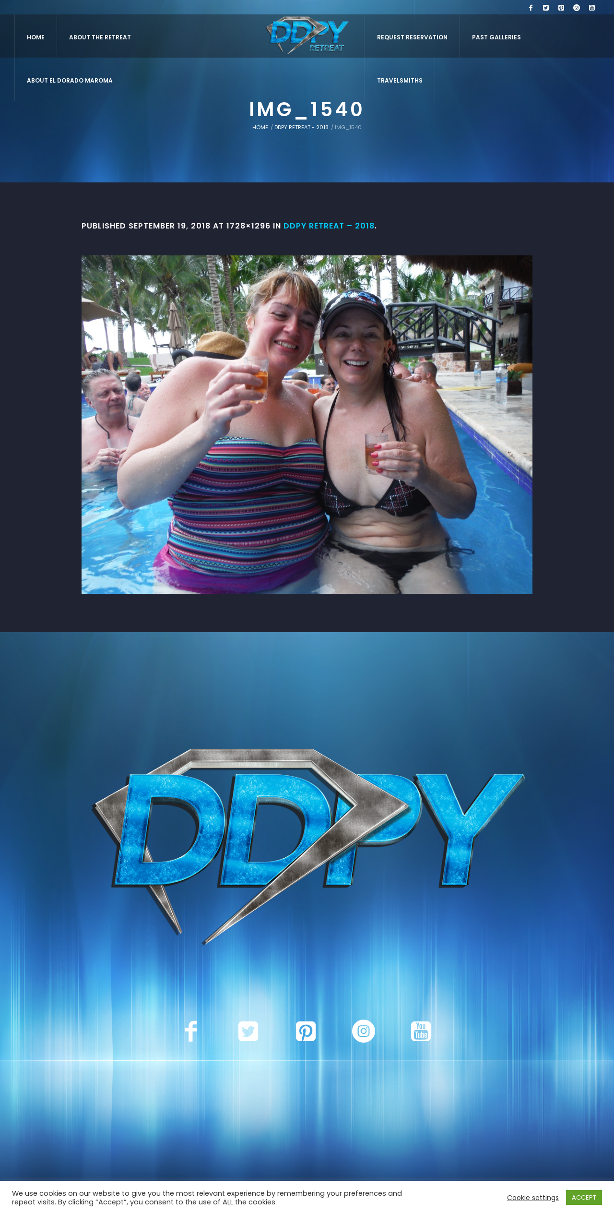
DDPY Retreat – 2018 (329, 225)
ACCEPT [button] (584, 1197)
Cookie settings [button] (533, 1197)
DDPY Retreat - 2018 (301, 127)
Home (260, 127)
